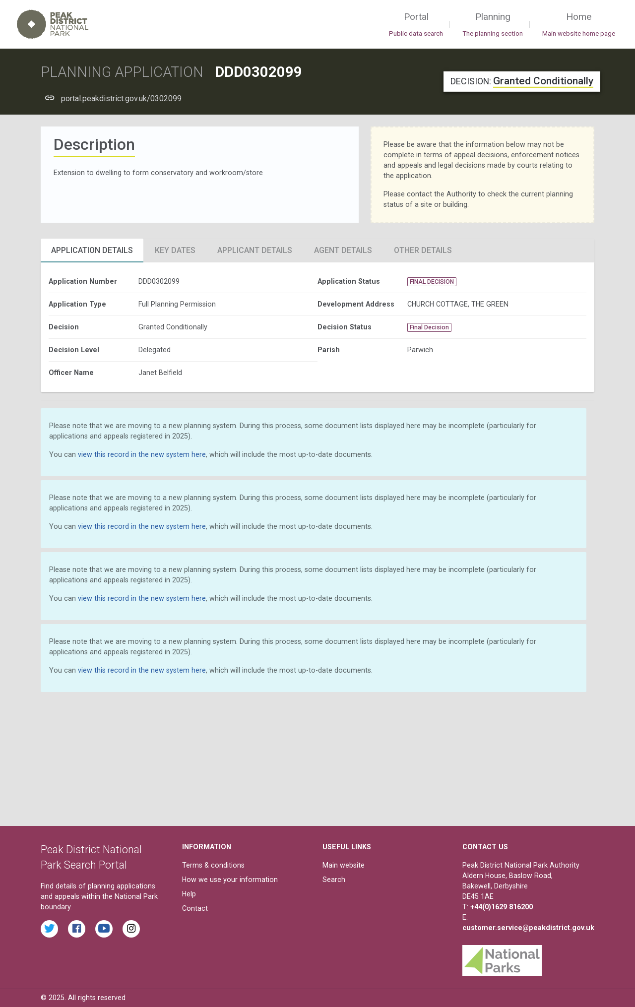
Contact (195, 908)
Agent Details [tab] (343, 250)
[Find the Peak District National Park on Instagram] (131, 929)
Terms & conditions (213, 865)
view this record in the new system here (142, 454)
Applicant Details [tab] (254, 250)
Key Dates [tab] (175, 250)
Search (333, 879)
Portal (416, 25)
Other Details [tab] (423, 250)
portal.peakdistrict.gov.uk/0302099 (121, 98)
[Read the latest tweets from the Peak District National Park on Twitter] (49, 929)
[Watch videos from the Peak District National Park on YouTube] (104, 929)
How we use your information (230, 879)
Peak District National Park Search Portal (91, 857)
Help (189, 894)
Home (578, 25)
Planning (492, 25)
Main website (343, 865)
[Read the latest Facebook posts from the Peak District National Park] (76, 929)
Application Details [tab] (92, 250)
